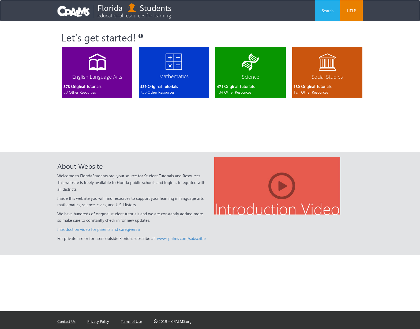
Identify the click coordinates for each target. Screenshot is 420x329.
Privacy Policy (98, 321)
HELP (351, 10)
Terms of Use (131, 321)
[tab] (97, 72)
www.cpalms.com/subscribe (181, 238)
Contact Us (66, 321)
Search (327, 10)
